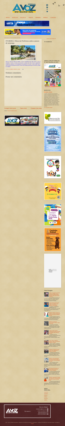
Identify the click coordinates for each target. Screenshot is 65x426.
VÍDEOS (30, 17)
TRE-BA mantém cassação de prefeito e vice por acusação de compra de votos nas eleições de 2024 (54, 314)
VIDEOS (45, 400)
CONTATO (53, 17)
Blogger (32, 423)
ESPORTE (38, 17)
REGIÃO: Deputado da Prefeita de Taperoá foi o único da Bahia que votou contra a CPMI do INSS (54, 379)
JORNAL (45, 17)
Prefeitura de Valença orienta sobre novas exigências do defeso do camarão (54, 350)
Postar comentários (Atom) (12, 110)
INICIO (8, 17)
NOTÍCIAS (15, 17)
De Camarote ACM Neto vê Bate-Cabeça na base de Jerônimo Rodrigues (54, 369)
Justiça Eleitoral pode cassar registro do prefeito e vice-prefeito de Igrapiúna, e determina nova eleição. (54, 304)
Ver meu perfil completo (48, 107)
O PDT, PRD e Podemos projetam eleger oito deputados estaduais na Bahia (54, 341)
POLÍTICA (23, 17)
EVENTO (45, 395)
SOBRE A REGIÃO (48, 92)
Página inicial (23, 108)
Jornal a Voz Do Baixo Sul (51, 38)
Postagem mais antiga (36, 108)
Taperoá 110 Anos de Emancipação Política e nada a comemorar (54, 322)
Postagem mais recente (10, 108)
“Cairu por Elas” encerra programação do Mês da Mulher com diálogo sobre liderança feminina (54, 332)
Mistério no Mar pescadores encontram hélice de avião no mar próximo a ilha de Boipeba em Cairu (54, 360)
